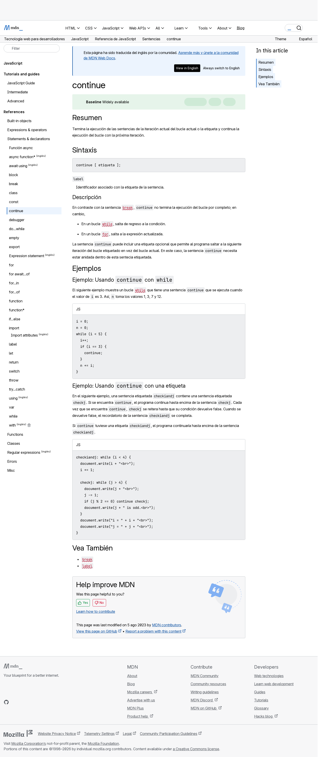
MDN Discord (202, 700)
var (11, 407)
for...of (14, 292)
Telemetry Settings (99, 733)
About (132, 676)
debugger (16, 220)
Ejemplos (265, 76)
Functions (15, 434)
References (14, 112)
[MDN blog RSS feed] (38, 702)
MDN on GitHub (204, 708)
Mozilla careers (140, 692)
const (13, 202)
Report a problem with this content (153, 631)
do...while (17, 229)
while (13, 416)
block (13, 175)
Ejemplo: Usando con (123, 279)
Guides (259, 692)
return (13, 362)
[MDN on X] (22, 702)
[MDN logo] (13, 666)
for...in (14, 283)
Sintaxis (264, 69)
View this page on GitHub (96, 631)
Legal (127, 733)
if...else (14, 319)
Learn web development (274, 684)
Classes (13, 443)
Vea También (269, 84)
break (13, 184)
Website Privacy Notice (57, 733)
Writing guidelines (205, 692)
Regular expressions (23, 452)
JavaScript (13, 63)
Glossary (261, 708)
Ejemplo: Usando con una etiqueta (129, 385)
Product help (138, 716)
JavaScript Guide (21, 83)
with (12, 425)
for (11, 265)
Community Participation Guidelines (168, 733)
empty (14, 238)
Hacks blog (263, 716)
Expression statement (26, 256)
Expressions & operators (27, 130)
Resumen (87, 117)
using (13, 398)
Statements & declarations (28, 139)
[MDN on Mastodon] (30, 702)
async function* (22, 157)
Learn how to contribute (95, 611)
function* (17, 310)
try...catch (17, 389)
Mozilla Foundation (103, 743)
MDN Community (205, 676)
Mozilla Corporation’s (28, 743)
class (13, 193)
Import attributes (24, 335)
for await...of (19, 274)
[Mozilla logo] (18, 733)
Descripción (86, 197)
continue (16, 211)
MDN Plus (135, 708)
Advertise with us (141, 700)
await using (18, 166)
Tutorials (261, 700)
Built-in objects (19, 121)
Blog (240, 28)
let (11, 353)
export (14, 247)
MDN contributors (166, 625)
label (13, 344)
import (14, 328)
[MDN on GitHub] (6, 702)
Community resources (208, 684)
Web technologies (269, 676)
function (16, 301)
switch (14, 371)
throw (13, 380)
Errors (12, 461)
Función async (21, 148)
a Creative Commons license (196, 749)
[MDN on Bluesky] (14, 702)
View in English (187, 68)
